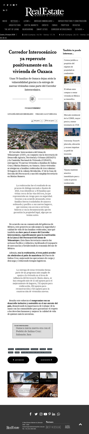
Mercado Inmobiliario (22, 345)
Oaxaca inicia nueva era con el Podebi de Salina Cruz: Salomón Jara (33, 327)
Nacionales (34, 345)
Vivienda (42, 345)
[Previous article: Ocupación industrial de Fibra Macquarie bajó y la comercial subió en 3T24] (18, 356)
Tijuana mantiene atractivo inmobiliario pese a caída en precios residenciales (71, 173)
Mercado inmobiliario (24, 110)
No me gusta (50, 117)
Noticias (10, 345)
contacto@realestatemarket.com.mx (33, 423)
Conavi (50, 345)
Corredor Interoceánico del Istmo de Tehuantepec (36, 349)
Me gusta (37, 117)
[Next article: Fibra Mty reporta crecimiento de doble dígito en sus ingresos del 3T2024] (47, 356)
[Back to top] (80, 421)
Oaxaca (10, 349)
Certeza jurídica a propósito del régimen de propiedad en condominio (71, 63)
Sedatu (17, 349)
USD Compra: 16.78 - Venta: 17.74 (38, 31)
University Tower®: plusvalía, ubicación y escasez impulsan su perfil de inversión (72, 144)
